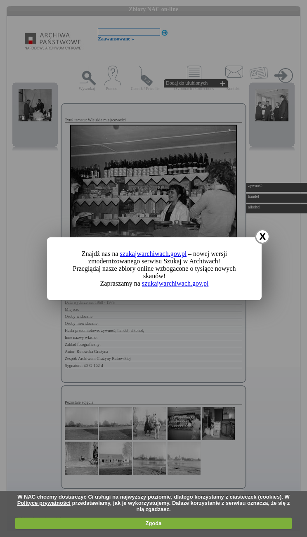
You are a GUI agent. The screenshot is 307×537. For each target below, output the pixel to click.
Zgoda (153, 523)
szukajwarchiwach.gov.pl (153, 253)
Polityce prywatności (44, 503)
